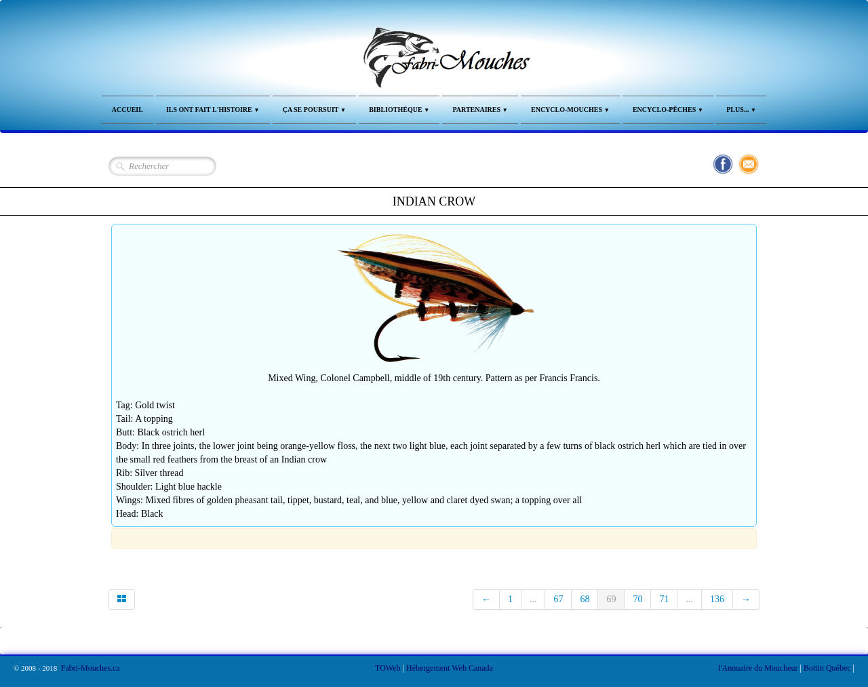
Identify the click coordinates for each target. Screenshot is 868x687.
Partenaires (480, 109)
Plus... (741, 109)
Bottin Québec (827, 668)
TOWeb (387, 668)
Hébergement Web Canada (449, 668)
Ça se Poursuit (315, 109)
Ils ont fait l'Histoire (213, 109)
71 (664, 599)
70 (637, 599)
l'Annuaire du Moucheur (757, 668)
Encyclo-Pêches (668, 109)
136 (717, 599)
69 (611, 599)
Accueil (127, 109)
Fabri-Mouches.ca (90, 668)
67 (558, 599)
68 (584, 599)
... (533, 599)
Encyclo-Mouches (570, 109)
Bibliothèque (399, 109)
